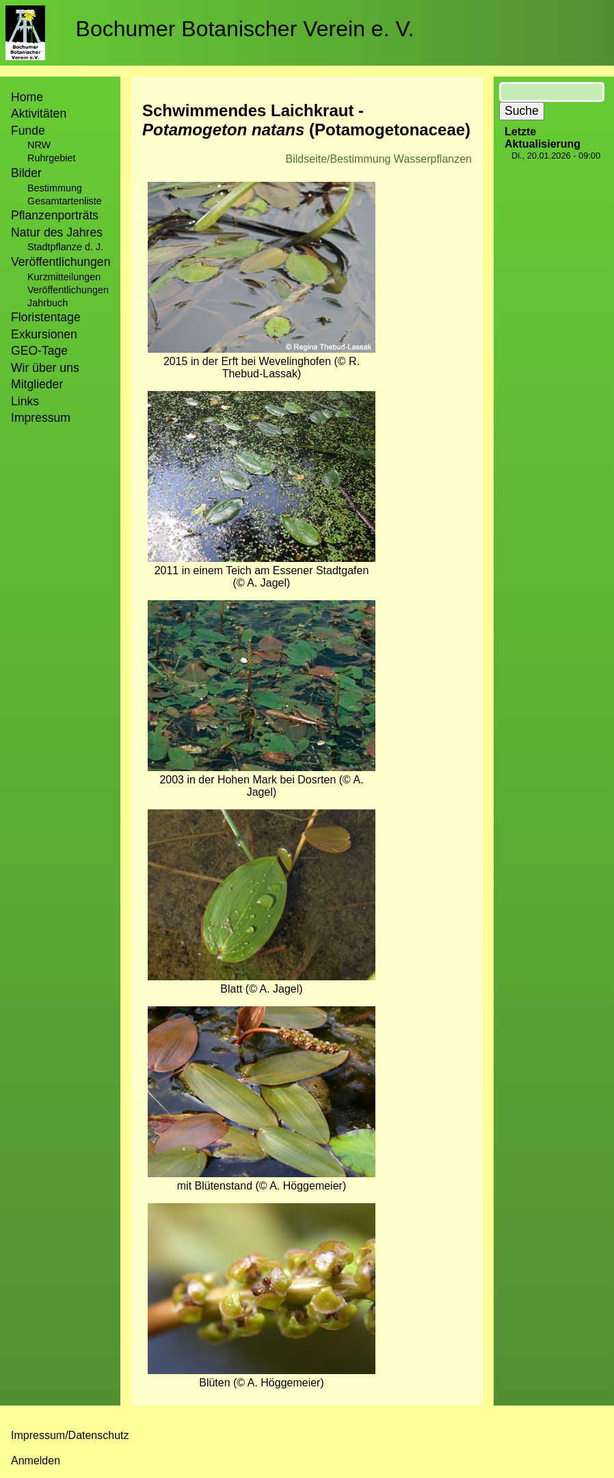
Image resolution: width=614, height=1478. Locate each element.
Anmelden (35, 1460)
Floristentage (46, 317)
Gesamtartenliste (64, 201)
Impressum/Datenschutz (70, 1435)
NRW (39, 144)
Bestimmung (54, 188)
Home (27, 97)
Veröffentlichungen (68, 289)
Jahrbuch (47, 302)
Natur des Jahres (57, 232)
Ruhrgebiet (51, 157)
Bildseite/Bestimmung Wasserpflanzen (379, 159)
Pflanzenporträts (54, 215)
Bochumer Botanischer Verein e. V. (245, 28)
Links (25, 401)
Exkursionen (44, 334)
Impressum (40, 418)
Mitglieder (37, 384)
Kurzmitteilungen (64, 276)
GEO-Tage (39, 351)
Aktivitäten (38, 113)
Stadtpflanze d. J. (65, 246)
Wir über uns (45, 368)
